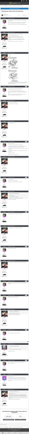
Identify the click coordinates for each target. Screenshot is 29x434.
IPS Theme (9, 429)
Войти (20, 419)
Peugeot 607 (9, 15)
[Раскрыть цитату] (9, 193)
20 (4, 382)
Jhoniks (4, 374)
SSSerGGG (6, 14)
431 (4, 25)
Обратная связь (15, 429)
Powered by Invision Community (14, 430)
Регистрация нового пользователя (9, 419)
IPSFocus (12, 429)
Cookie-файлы (19, 429)
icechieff (4, 32)
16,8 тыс (3, 42)
